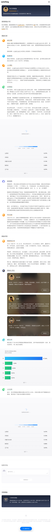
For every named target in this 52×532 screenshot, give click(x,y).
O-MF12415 (15, 13)
